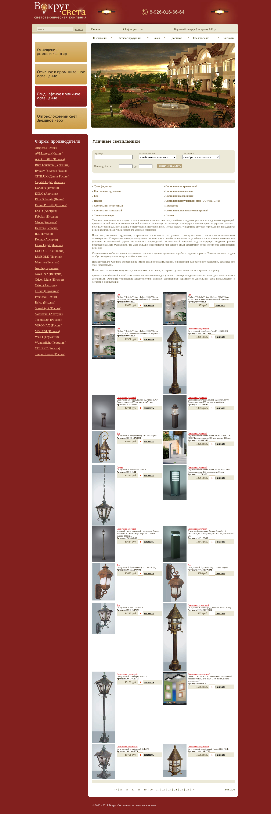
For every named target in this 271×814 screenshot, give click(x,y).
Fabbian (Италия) (46, 216)
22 (163, 789)
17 (133, 789)
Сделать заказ (201, 37)
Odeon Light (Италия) (49, 279)
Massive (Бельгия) (47, 262)
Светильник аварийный (180, 195)
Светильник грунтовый (107, 191)
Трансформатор (103, 186)
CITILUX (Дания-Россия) (52, 176)
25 (181, 789)
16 (127, 789)
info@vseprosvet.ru (133, 29)
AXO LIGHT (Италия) (50, 159)
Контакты (228, 37)
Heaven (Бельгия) (46, 228)
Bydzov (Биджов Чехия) (51, 170)
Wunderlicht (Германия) (50, 342)
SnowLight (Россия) (48, 308)
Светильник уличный (126, 397)
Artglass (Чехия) (46, 147)
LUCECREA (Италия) (49, 251)
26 (187, 789)
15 (121, 789)
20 (151, 789)
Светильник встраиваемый (181, 186)
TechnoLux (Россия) (48, 319)
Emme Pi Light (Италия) (51, 205)
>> (193, 789)
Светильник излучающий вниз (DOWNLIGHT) (193, 200)
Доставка (176, 37)
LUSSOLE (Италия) (48, 256)
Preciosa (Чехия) (46, 296)
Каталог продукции (129, 37)
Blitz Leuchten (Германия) (52, 165)
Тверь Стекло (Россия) (50, 354)
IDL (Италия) (44, 233)
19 (145, 789)
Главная (95, 29)
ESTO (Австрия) (46, 210)
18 (139, 789)
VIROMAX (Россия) (48, 325)
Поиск (156, 37)
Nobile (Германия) (47, 268)
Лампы (170, 215)
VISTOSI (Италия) (47, 331)
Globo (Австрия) (46, 222)
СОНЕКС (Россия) (47, 348)
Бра (96, 195)
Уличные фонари (104, 215)
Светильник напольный (108, 210)
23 (169, 789)
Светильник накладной (179, 191)
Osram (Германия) (47, 291)
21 (157, 789)
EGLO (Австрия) (46, 193)
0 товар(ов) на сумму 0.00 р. (200, 29)
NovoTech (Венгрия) (48, 274)
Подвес (98, 200)
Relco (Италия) (45, 302)
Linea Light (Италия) (49, 245)
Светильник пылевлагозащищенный (187, 210)
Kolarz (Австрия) (46, 239)
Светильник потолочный (108, 205)
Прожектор (172, 205)
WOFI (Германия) (47, 337)
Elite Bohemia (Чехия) (49, 199)
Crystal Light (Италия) (50, 182)
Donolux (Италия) (47, 188)
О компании (100, 37)
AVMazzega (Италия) (49, 153)
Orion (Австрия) (46, 285)
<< (116, 789)
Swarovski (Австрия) (49, 314)
